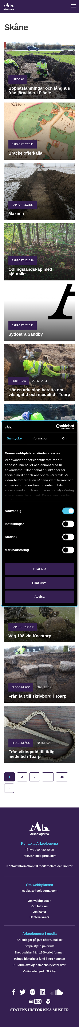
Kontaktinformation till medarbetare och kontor (39, 866)
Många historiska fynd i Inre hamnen (39, 958)
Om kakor (39, 911)
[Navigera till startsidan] (39, 834)
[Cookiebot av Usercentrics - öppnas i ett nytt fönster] (56, 427)
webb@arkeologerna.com (39, 890)
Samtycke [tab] (14, 438)
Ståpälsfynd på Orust (39, 946)
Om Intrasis (39, 906)
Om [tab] (64, 438)
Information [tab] (39, 438)
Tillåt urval (39, 583)
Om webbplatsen (39, 900)
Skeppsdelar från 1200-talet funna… (39, 952)
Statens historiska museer (39, 1010)
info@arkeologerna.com (39, 855)
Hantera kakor (39, 917)
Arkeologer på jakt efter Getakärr (40, 939)
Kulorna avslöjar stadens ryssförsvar (39, 965)
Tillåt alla (39, 569)
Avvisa (40, 596)
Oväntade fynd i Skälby (39, 971)
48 (62, 776)
